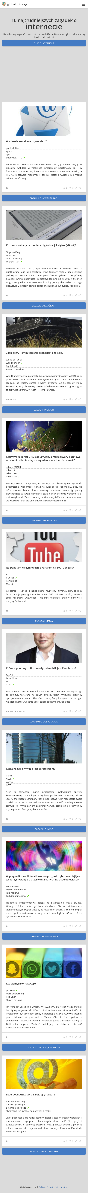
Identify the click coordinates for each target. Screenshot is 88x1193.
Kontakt (64, 1187)
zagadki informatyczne (44, 1151)
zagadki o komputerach (44, 198)
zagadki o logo (44, 829)
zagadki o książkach (44, 305)
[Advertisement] (44, 77)
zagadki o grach (44, 409)
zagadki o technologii (44, 520)
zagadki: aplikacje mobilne (44, 1047)
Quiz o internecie (44, 43)
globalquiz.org (17, 4)
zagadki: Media (44, 621)
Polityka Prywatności (48, 1187)
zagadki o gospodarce (44, 721)
